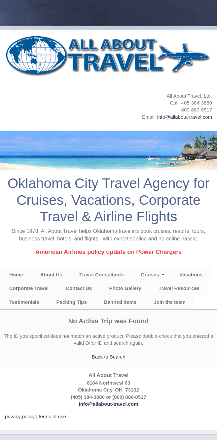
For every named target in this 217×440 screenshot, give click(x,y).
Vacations (191, 274)
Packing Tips (71, 302)
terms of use (52, 416)
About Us (51, 274)
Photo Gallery (125, 288)
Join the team (170, 302)
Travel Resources (179, 288)
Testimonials (24, 302)
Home (16, 274)
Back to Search (109, 357)
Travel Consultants (101, 274)
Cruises (150, 274)
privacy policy (20, 416)
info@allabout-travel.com (184, 117)
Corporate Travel (29, 288)
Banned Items (120, 302)
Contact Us (79, 288)
